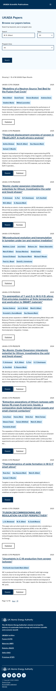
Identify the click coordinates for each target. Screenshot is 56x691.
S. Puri (17, 198)
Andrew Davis (46, 97)
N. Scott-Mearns (34, 521)
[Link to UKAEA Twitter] (4, 675)
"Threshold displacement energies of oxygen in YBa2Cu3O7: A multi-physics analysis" (28, 136)
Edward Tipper (8, 422)
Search (4, 31)
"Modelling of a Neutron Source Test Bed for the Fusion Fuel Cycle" (26, 90)
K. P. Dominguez (40, 362)
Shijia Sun (29, 417)
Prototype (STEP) (8, 657)
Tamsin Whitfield (22, 422)
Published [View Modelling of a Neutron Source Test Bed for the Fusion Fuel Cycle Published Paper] (8, 122)
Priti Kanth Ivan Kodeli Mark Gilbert (16, 568)
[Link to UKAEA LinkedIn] (14, 675)
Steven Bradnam (32, 97)
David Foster (19, 97)
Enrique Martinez (22, 251)
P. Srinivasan (7, 198)
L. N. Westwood (8, 521)
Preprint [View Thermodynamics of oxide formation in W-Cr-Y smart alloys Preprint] (7, 499)
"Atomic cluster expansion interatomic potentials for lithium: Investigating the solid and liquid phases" (26, 189)
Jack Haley (21, 246)
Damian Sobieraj (9, 308)
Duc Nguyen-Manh (37, 144)
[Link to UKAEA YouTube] (19, 675)
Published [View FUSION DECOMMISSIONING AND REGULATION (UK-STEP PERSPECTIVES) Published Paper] (8, 546)
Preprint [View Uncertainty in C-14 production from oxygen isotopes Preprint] (7, 592)
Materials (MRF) (8, 643)
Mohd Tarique (40, 417)
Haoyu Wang (18, 417)
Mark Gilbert (7, 97)
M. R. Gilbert (19, 362)
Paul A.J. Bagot (8, 261)
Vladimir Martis (8, 102)
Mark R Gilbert (8, 251)
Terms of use (6, 682)
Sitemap (4, 687)
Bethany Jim (32, 246)
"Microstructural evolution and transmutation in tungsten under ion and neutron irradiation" (27, 239)
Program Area (7, 44)
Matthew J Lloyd (9, 246)
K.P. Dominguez (28, 198)
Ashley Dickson (8, 144)
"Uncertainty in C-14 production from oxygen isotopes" (26, 560)
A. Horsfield (7, 367)
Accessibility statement (9, 684)
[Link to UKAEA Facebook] (9, 675)
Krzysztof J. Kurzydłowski (12, 313)
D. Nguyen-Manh (20, 203)
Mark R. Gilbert (22, 144)
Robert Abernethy (46, 246)
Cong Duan (7, 417)
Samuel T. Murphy (9, 149)
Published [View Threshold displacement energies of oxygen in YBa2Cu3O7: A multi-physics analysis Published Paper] (19, 173)
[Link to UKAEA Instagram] (24, 675)
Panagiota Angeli (9, 427)
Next (13, 601)
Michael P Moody (40, 256)
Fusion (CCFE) (7, 639)
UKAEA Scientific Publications (15, 4)
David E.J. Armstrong (24, 261)
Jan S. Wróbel (23, 308)
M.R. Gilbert (7, 203)
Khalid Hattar (36, 251)
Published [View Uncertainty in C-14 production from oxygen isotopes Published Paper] (19, 592)
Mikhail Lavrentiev (23, 102)
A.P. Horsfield (41, 198)
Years (39, 31)
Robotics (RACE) (8, 648)
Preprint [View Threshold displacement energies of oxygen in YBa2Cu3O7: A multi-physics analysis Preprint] (7, 173)
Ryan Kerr (6, 473)
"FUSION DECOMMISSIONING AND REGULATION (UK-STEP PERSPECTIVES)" (25, 514)
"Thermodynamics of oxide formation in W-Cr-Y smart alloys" (27, 465)
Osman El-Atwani (9, 256)
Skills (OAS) (6, 652)
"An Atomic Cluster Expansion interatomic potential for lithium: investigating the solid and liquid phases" (26, 353)
